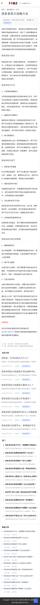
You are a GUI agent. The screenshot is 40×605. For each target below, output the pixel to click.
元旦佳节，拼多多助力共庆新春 (17, 344)
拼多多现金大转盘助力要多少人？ (17, 385)
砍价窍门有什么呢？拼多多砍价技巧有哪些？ (19, 557)
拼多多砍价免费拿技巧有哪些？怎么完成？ (18, 588)
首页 (2, 9)
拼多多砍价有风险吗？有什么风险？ (16, 544)
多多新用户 (10, 9)
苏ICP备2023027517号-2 (20, 602)
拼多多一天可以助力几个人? (14, 358)
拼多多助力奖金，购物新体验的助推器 (20, 346)
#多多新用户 (7, 23)
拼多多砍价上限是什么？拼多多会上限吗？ (18, 563)
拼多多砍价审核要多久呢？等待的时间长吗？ (19, 569)
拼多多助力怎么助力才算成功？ (16, 398)
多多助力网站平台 (8, 332)
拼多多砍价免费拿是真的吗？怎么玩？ (16, 537)
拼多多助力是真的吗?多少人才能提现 (19, 412)
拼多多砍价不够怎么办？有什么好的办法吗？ (19, 576)
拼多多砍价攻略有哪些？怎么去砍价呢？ (17, 550)
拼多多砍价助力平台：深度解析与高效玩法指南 (19, 531)
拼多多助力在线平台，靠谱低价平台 (18, 425)
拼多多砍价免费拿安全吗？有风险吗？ (16, 582)
